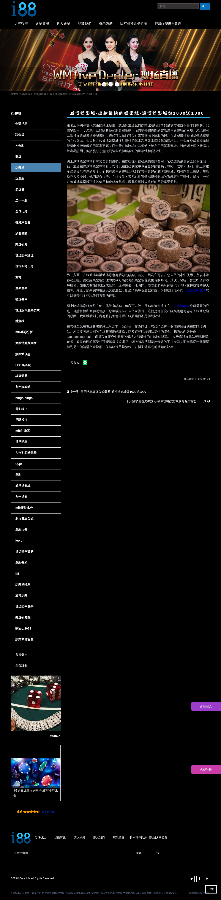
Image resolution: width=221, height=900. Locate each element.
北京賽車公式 (24, 518)
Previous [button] (53, 678)
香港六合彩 (22, 222)
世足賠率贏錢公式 (27, 310)
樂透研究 (21, 244)
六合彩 (19, 145)
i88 (17, 573)
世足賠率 (21, 442)
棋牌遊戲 (21, 376)
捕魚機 (19, 321)
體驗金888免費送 (168, 23)
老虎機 (19, 189)
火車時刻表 (182, 306)
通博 (18, 277)
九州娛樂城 (22, 387)
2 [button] (110, 84)
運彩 (18, 474)
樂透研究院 (22, 617)
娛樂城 (26, 94)
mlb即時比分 (24, 507)
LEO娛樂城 (23, 365)
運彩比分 (21, 529)
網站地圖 (22, 853)
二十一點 (21, 200)
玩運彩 (19, 178)
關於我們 (85, 23)
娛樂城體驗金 (24, 639)
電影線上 (21, 409)
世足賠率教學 (196, 290)
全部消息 (21, 123)
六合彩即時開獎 (25, 453)
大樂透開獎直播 (25, 343)
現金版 (19, 134)
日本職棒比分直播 (134, 23)
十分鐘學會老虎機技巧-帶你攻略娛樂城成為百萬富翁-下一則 (168, 401)
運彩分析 (21, 562)
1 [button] (104, 84)
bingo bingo (24, 398)
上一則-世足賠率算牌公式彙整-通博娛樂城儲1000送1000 (106, 391)
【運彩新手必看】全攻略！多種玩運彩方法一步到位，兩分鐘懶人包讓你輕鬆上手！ (29, 736)
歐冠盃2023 (23, 628)
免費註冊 (21, 665)
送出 (205, 6)
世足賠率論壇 (24, 255)
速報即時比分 (24, 266)
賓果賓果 (21, 288)
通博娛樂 (21, 595)
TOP (211, 889)
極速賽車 (21, 299)
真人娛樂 (63, 23)
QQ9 (18, 464)
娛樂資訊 (42, 23)
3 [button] (117, 84)
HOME (15, 94)
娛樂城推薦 (22, 584)
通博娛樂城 (22, 485)
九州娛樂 (21, 496)
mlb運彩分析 (24, 332)
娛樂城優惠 (22, 354)
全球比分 (21, 211)
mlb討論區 (22, 431)
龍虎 (18, 156)
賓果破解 (106, 23)
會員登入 (21, 654)
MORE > (55, 735)
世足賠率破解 (24, 551)
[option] (110, 60)
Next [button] (58, 678)
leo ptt (19, 540)
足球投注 (21, 23)
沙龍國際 (21, 233)
